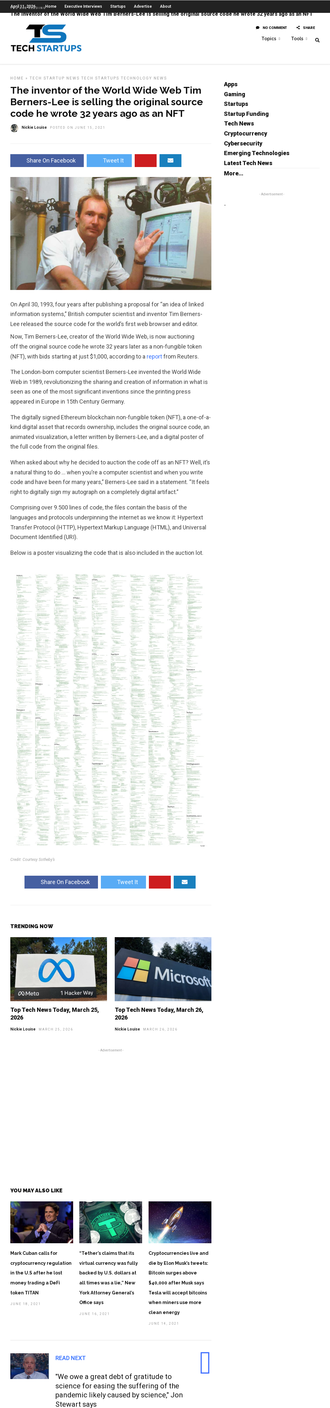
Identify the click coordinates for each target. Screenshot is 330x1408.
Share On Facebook (47, 165)
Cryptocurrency (245, 138)
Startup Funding (246, 118)
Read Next (70, 1362)
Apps (231, 89)
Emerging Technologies (256, 157)
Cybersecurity (243, 148)
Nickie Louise (22, 1034)
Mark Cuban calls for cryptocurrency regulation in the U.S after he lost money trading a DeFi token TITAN (41, 1277)
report (154, 361)
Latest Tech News (248, 167)
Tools (297, 39)
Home (17, 83)
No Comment (271, 28)
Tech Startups (100, 83)
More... (233, 178)
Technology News (144, 83)
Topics (268, 39)
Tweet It (109, 165)
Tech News (239, 128)
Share (305, 28)
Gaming (234, 99)
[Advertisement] (110, 1121)
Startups (236, 108)
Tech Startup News (55, 83)
